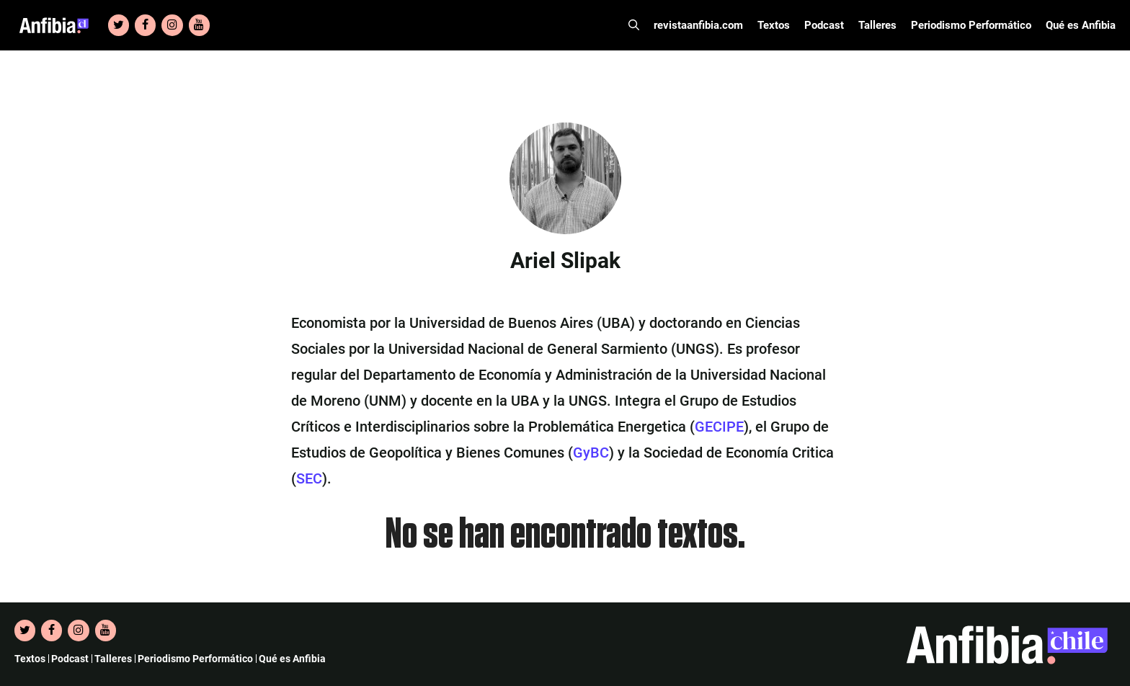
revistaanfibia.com (698, 25)
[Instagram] (171, 25)
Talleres (877, 25)
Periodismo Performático (971, 25)
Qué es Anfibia (1081, 25)
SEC (309, 478)
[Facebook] (145, 25)
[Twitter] (118, 25)
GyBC (591, 452)
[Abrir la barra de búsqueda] (633, 25)
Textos (773, 25)
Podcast (824, 25)
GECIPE (719, 426)
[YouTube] (199, 25)
